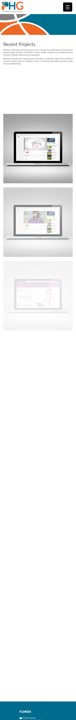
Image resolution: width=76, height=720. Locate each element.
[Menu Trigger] (67, 7)
